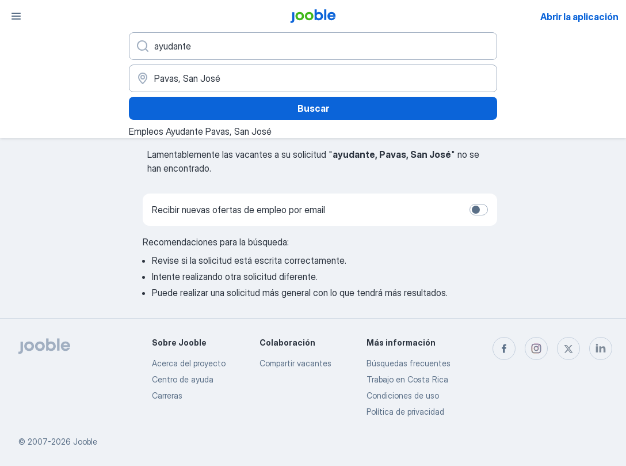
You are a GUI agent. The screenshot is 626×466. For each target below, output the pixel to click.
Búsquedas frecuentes (409, 363)
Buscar (313, 108)
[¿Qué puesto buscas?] (313, 46)
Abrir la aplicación (579, 16)
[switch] (478, 209)
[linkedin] (600, 348)
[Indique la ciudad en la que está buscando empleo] (313, 78)
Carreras (167, 395)
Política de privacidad (405, 411)
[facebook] (504, 348)
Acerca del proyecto (189, 363)
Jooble (85, 441)
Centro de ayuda (182, 379)
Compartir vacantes (295, 363)
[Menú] (16, 16)
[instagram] (536, 348)
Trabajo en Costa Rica (407, 379)
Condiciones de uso (403, 395)
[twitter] (568, 348)
